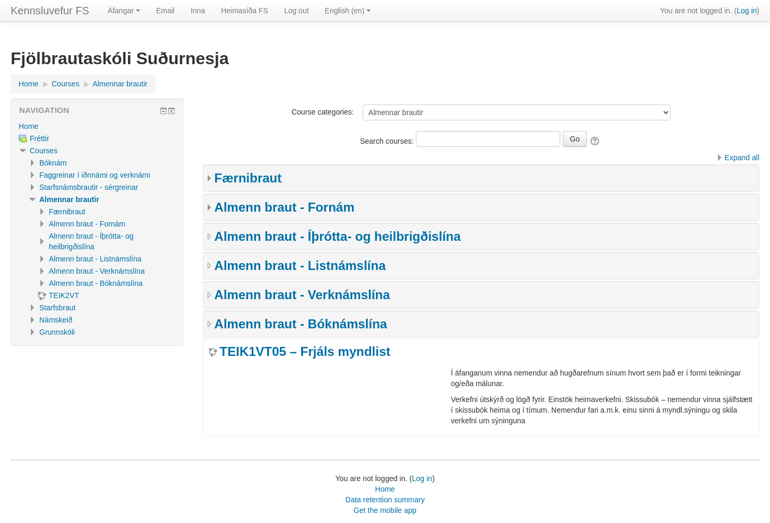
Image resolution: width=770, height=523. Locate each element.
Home (28, 126)
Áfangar (124, 10)
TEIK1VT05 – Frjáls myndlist (305, 351)
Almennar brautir (69, 199)
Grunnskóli (57, 332)
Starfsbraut (57, 307)
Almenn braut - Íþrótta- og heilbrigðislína (338, 236)
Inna (198, 10)
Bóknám (52, 163)
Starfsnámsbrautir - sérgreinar (88, 187)
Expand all (742, 157)
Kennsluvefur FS (50, 10)
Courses (43, 150)
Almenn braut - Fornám (285, 207)
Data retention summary (384, 499)
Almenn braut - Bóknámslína (301, 324)
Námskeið (55, 320)
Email (165, 10)
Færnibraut (248, 178)
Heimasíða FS (244, 10)
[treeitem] (97, 126)
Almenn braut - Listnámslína (300, 265)
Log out (296, 10)
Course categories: (323, 112)
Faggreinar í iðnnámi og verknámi (94, 175)
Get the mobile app (385, 510)
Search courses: (388, 141)
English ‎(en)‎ (348, 10)
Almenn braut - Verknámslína (302, 294)
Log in (747, 10)
